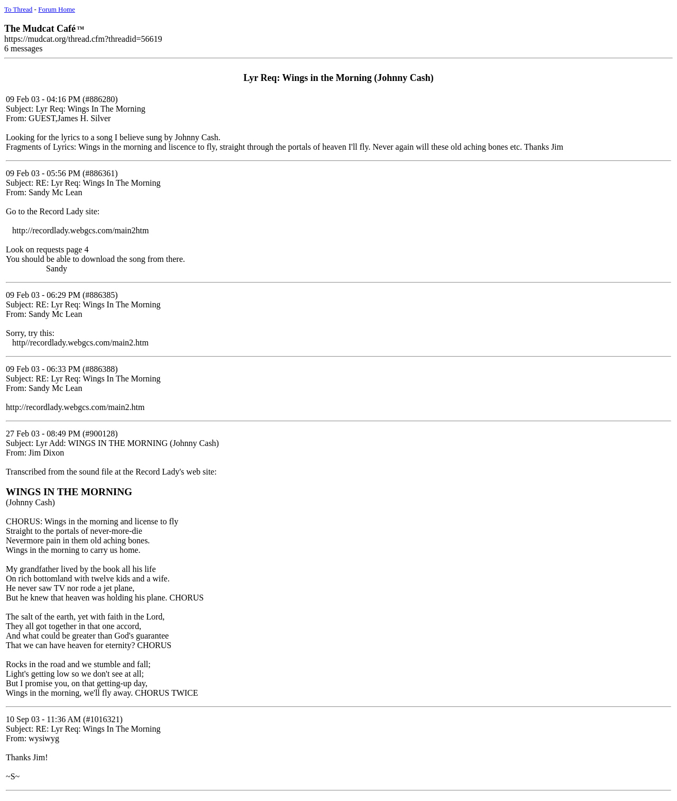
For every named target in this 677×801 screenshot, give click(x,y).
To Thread (18, 9)
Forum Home (56, 9)
